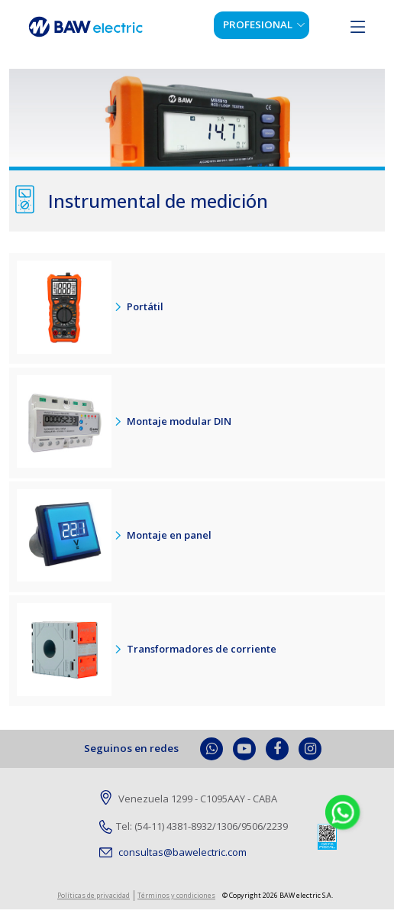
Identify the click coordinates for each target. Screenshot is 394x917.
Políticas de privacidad (93, 895)
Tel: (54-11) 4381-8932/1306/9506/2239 (193, 826)
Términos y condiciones (176, 895)
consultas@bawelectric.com (173, 852)
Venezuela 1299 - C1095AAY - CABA (188, 799)
